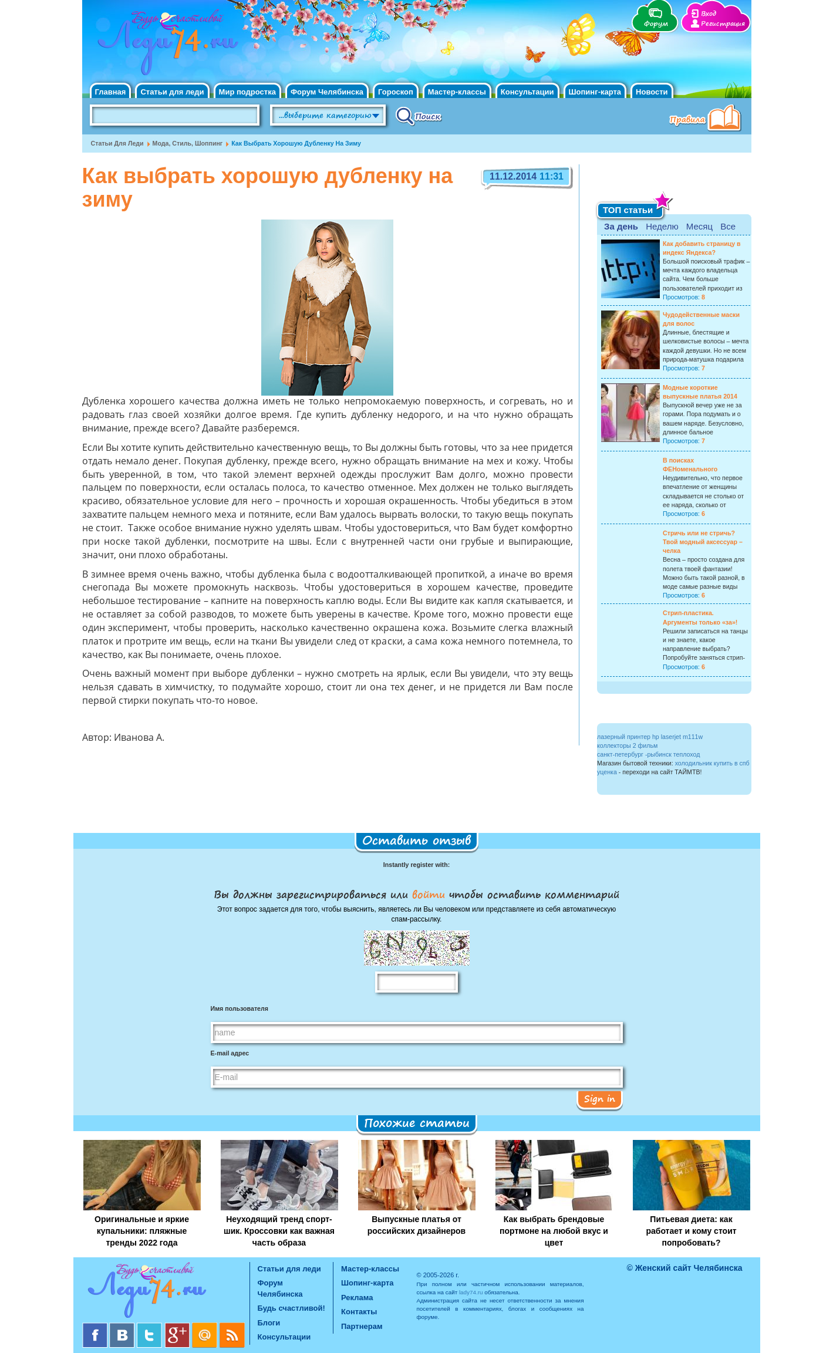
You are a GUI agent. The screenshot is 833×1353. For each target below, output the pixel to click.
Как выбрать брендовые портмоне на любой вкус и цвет (554, 1230)
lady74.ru (471, 1292)
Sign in (599, 1098)
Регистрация (723, 24)
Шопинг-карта (595, 92)
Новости (652, 92)
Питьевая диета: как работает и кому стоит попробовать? (691, 1230)
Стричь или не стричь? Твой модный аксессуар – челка (703, 541)
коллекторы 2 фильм (627, 745)
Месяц (699, 226)
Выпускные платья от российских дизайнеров (416, 1225)
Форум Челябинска (327, 92)
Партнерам (362, 1326)
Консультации (527, 92)
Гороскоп (395, 92)
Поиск (419, 115)
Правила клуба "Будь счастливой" (707, 119)
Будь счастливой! (291, 1308)
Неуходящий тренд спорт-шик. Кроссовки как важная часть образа (279, 1230)
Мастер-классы (457, 92)
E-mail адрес (230, 1053)
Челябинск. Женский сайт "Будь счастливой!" (165, 46)
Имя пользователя (239, 1008)
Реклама (357, 1297)
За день (621, 226)
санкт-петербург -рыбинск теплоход (648, 754)
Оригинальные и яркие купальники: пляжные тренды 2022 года (142, 1230)
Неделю (662, 226)
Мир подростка (247, 92)
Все (728, 226)
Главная (110, 92)
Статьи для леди (172, 92)
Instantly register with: (416, 864)
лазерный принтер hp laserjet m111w (650, 736)
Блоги (269, 1322)
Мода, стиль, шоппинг (188, 143)
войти (428, 894)
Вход (708, 14)
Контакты (359, 1311)
